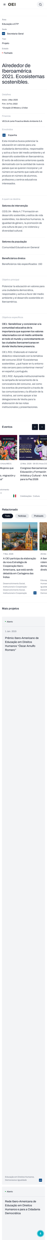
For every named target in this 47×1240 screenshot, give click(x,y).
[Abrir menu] (4, 4)
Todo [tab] (7, 516)
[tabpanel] (23, 559)
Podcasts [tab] (38, 516)
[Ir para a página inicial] (12, 4)
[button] (35, 427)
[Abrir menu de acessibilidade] (40, 1233)
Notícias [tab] (22, 516)
